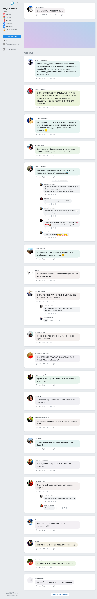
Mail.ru (7, 14)
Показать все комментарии (60, 181)
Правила (9, 593)
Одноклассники (10, 29)
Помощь (15, 593)
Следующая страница (60, 594)
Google (7, 17)
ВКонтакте (8, 26)
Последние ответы (11, 44)
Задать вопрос (12, 36)
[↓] (59, 15)
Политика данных (12, 595)
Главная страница (11, 41)
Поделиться (62, 15)
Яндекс (7, 20)
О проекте (12, 592)
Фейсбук (7, 23)
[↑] (55, 15)
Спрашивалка (9, 49)
